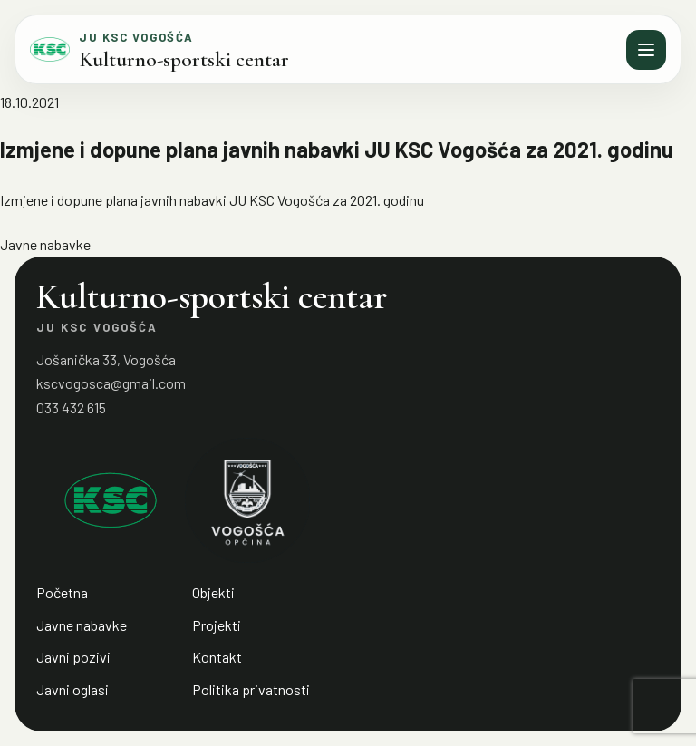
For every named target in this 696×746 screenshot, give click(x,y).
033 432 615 (71, 407)
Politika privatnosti (251, 689)
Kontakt (217, 656)
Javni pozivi (73, 656)
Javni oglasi (72, 689)
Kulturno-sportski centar (184, 60)
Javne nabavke (45, 244)
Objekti (213, 592)
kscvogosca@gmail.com (111, 383)
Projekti (216, 625)
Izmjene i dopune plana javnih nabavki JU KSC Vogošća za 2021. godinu (212, 199)
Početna (62, 592)
